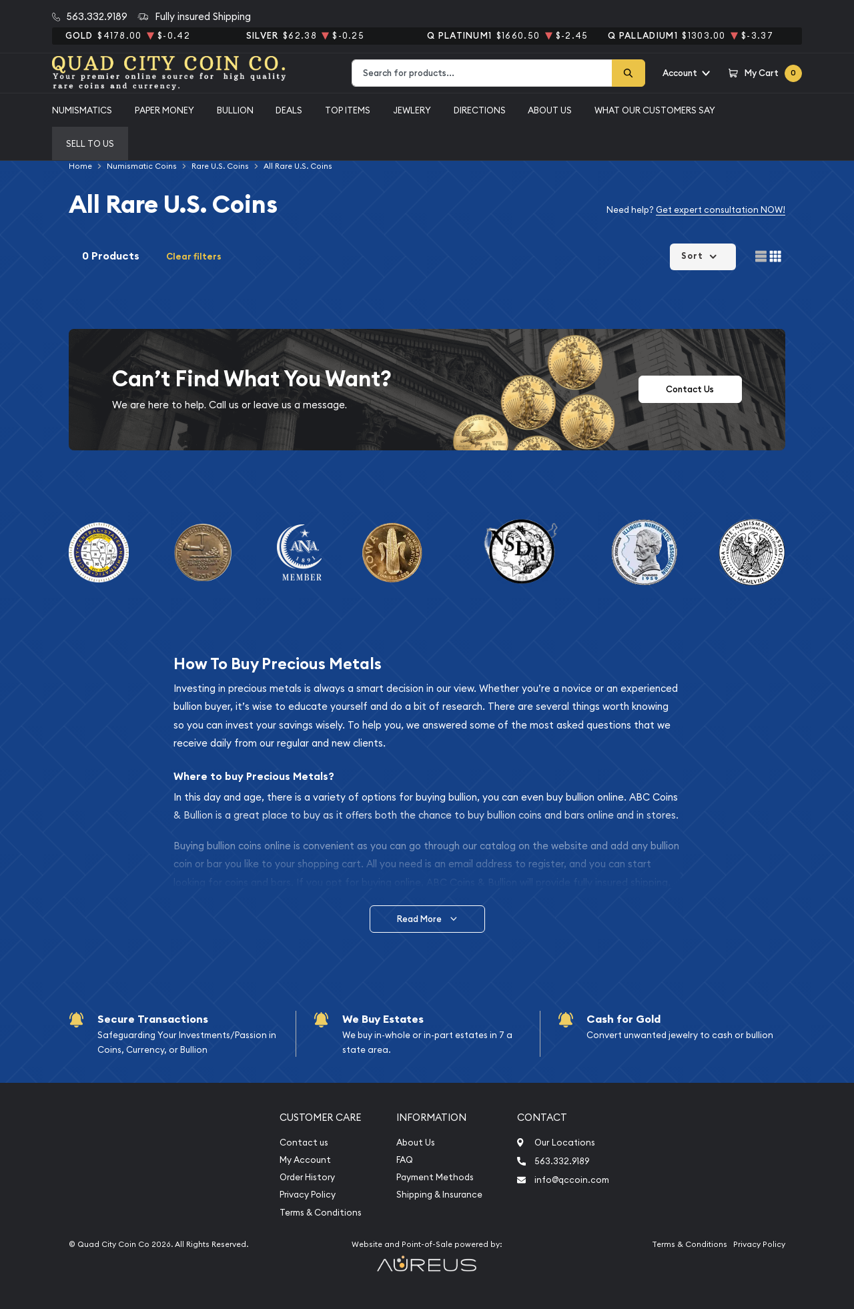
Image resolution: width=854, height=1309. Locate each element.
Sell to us (90, 143)
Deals (289, 110)
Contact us (304, 1142)
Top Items (347, 110)
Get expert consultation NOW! (720, 209)
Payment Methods (435, 1177)
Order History (307, 1177)
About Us (550, 110)
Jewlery (412, 110)
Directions (480, 110)
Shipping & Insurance (439, 1194)
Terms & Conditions (321, 1212)
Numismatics (82, 110)
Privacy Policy (308, 1194)
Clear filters (194, 256)
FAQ (404, 1160)
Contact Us (690, 389)
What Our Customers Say (654, 110)
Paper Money (164, 110)
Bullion (235, 110)
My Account (305, 1160)
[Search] (628, 73)
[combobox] (482, 73)
